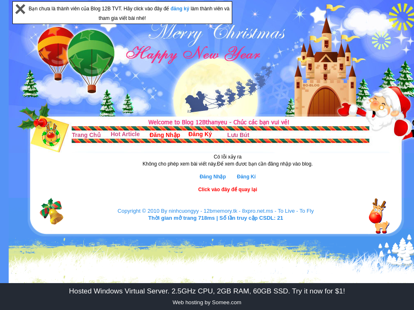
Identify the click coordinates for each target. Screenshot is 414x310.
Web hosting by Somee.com (207, 302)
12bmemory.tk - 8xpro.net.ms (238, 211)
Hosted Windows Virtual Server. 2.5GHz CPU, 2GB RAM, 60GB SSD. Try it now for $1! (207, 291)
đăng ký (181, 9)
